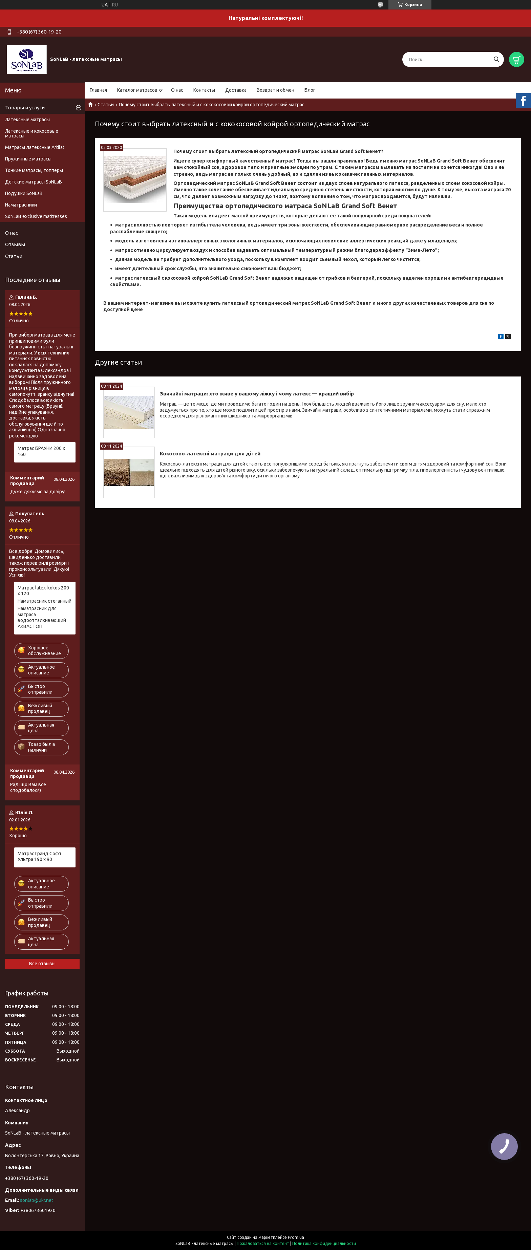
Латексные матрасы (27, 119)
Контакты (204, 90)
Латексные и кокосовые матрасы (31, 133)
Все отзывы (42, 963)
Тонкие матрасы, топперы (34, 170)
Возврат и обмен (275, 90)
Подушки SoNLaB (24, 193)
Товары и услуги (25, 107)
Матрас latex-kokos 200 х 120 (43, 591)
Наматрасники (21, 205)
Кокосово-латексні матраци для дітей (210, 453)
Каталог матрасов (137, 90)
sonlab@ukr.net (36, 1200)
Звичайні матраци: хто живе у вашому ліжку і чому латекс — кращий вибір (257, 393)
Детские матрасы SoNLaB (33, 182)
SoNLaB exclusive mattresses (36, 216)
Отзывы (15, 244)
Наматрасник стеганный (44, 601)
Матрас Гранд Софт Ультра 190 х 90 (40, 856)
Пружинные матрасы (28, 158)
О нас (177, 90)
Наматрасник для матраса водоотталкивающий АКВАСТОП (42, 617)
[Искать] (496, 59)
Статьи (106, 104)
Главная (98, 90)
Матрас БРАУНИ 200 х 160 (41, 451)
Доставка (236, 90)
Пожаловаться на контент (263, 1243)
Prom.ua (296, 1237)
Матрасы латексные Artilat (34, 147)
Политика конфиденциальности (324, 1243)
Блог (309, 90)
